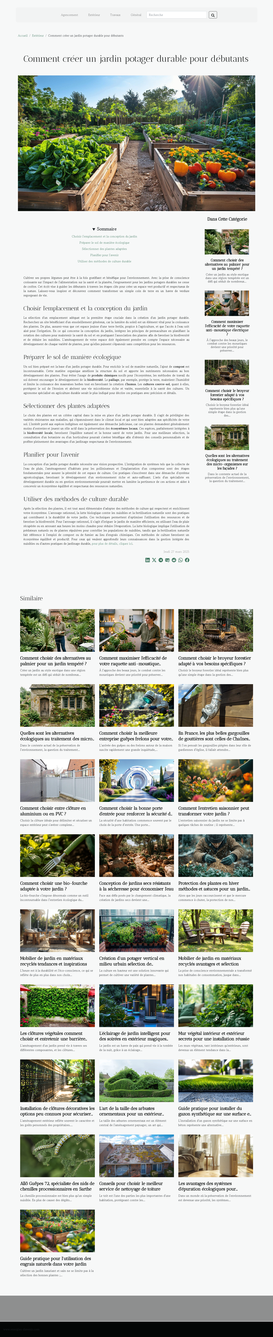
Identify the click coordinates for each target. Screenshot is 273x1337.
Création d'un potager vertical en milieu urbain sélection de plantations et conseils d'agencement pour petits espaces (134, 967)
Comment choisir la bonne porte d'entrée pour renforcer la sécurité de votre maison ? (136, 814)
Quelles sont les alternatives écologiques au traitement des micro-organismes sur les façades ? (227, 462)
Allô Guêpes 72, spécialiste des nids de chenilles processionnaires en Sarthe (57, 1186)
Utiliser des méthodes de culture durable (104, 261)
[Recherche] (176, 14)
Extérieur (94, 15)
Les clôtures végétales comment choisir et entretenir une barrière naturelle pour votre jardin (52, 1039)
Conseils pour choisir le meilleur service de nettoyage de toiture (131, 1186)
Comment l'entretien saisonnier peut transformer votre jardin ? (213, 811)
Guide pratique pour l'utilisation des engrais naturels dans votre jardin (55, 1261)
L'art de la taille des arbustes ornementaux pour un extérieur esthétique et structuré (130, 1114)
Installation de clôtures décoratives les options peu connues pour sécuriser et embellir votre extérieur (57, 1114)
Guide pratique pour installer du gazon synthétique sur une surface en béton (215, 1114)
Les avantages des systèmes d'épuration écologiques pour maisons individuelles (207, 1189)
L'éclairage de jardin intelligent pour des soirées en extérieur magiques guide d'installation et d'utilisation (134, 1039)
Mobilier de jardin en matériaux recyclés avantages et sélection (209, 961)
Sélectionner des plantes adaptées (104, 249)
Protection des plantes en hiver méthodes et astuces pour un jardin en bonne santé (213, 889)
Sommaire (107, 229)
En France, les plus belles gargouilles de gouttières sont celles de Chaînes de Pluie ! (213, 738)
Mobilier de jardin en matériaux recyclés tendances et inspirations (53, 961)
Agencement (69, 15)
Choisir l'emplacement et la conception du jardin (104, 236)
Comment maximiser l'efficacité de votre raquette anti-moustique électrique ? (227, 328)
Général (136, 15)
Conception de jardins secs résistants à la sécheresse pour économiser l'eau (136, 886)
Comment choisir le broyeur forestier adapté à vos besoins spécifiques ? (227, 395)
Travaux (115, 15)
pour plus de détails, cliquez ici (112, 543)
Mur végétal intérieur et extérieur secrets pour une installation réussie (213, 1036)
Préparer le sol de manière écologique (104, 242)
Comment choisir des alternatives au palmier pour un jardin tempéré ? (227, 264)
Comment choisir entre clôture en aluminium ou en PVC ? (53, 811)
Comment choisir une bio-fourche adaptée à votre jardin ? (53, 886)
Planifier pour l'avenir (104, 255)
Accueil (23, 35)
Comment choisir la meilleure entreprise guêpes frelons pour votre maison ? (135, 738)
